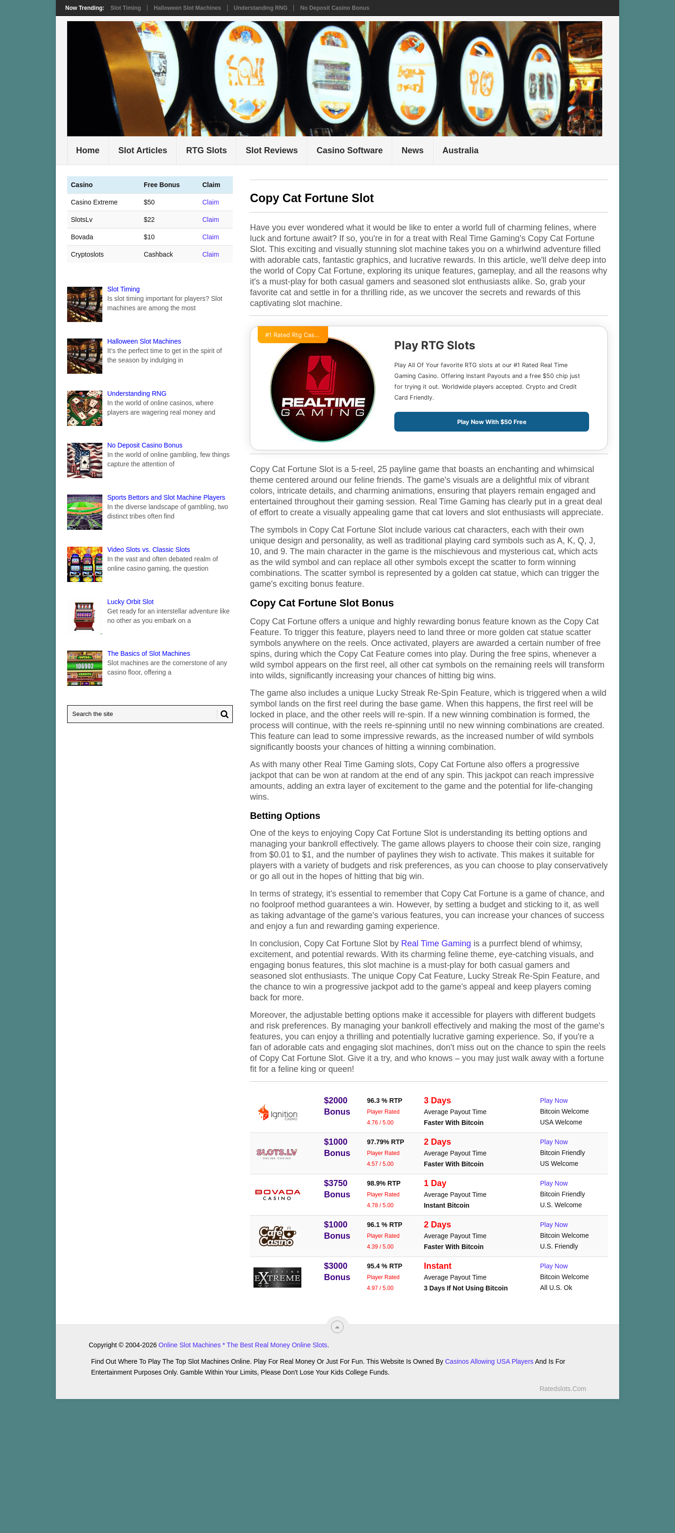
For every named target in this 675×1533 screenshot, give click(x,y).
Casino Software (349, 150)
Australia (461, 150)
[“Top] (337, 1327)
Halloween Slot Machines (187, 8)
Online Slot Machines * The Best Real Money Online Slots (243, 1345)
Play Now (554, 1100)
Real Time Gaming (436, 943)
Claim (210, 202)
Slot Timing (125, 8)
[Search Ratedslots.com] (150, 714)
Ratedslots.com (562, 1388)
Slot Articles (142, 150)
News (412, 150)
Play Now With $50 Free (492, 421)
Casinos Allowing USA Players (489, 1361)
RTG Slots (206, 150)
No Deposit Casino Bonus (334, 8)
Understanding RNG (261, 8)
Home (88, 150)
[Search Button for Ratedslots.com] (223, 714)
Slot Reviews (271, 150)
